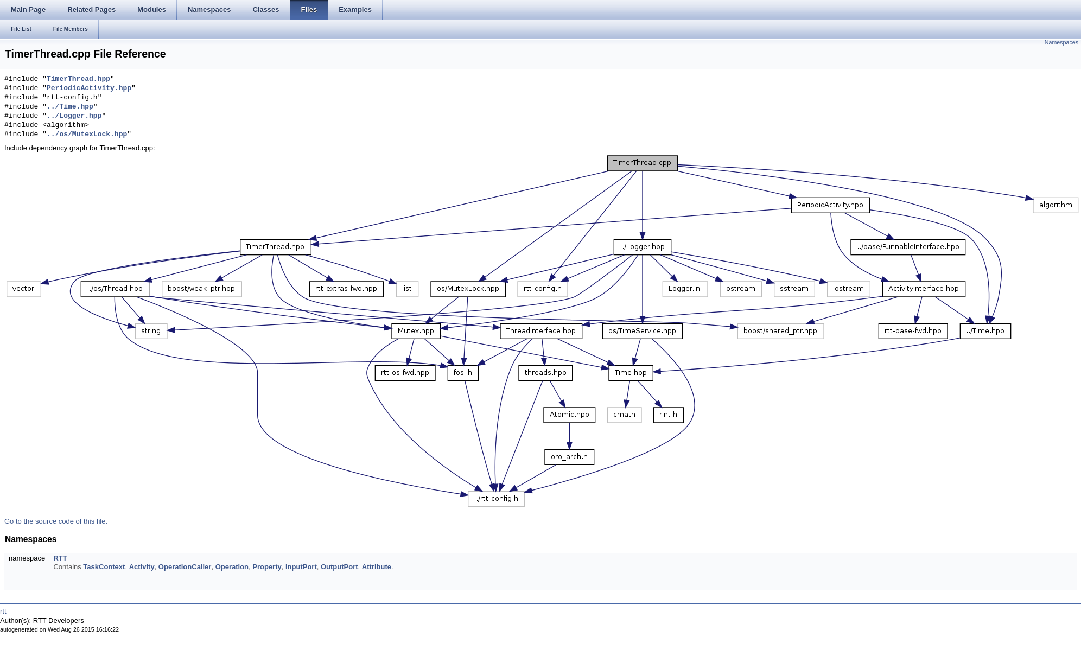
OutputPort (339, 567)
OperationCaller (185, 567)
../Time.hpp (70, 107)
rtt (3, 611)
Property (266, 567)
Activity (142, 567)
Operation (232, 567)
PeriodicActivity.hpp (89, 88)
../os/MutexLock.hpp (87, 134)
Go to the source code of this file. (55, 521)
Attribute (376, 567)
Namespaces (1061, 42)
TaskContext (104, 567)
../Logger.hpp (74, 116)
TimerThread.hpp (78, 79)
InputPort (301, 567)
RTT (60, 558)
